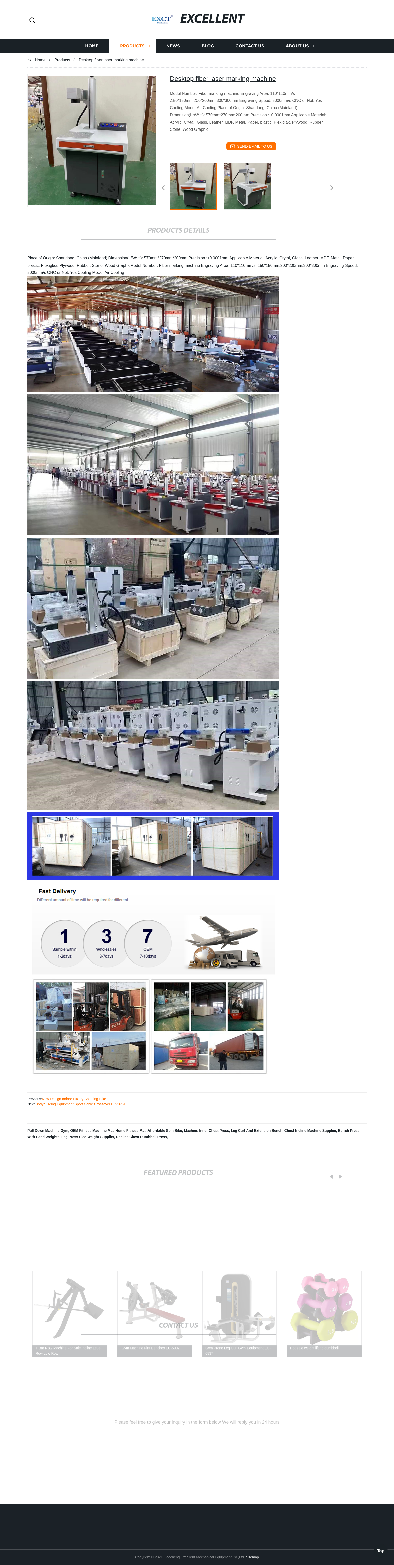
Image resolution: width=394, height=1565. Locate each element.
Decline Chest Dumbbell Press (141, 1137)
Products (132, 56)
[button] (32, 20)
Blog (208, 56)
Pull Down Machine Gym (47, 1130)
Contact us (249, 56)
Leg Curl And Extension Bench (256, 1130)
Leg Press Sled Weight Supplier (87, 1137)
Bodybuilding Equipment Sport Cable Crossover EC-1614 (80, 1104)
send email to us (251, 146)
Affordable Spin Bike (164, 1130)
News (173, 56)
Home (91, 56)
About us (297, 56)
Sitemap (252, 1557)
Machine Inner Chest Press (206, 1130)
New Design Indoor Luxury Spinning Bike (74, 1099)
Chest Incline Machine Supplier (310, 1130)
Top (381, 1549)
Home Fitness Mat (131, 1130)
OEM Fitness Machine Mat (92, 1130)
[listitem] (197, 185)
